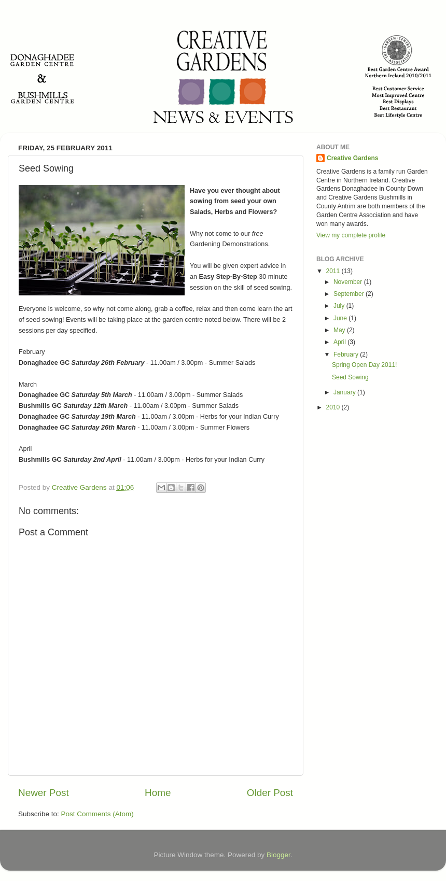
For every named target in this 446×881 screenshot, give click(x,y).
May (340, 330)
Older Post (270, 792)
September (349, 293)
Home (158, 792)
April (340, 342)
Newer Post (43, 792)
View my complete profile (350, 235)
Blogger (278, 855)
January (345, 392)
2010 (334, 407)
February (346, 354)
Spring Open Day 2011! (364, 364)
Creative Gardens (352, 158)
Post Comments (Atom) (97, 814)
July (339, 305)
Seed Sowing (350, 377)
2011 (334, 271)
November (348, 282)
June (341, 318)
